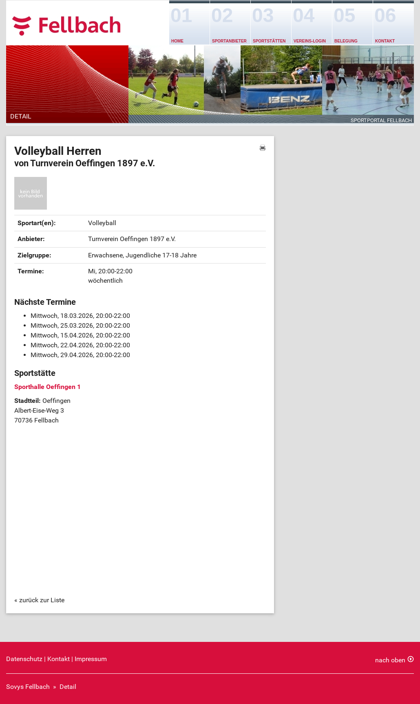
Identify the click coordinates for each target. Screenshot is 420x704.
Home (177, 41)
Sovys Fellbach (28, 687)
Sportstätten (269, 41)
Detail (68, 687)
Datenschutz (24, 659)
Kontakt (385, 41)
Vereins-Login (310, 41)
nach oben (390, 660)
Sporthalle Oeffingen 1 (47, 387)
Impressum (91, 659)
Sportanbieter (229, 41)
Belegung (346, 41)
